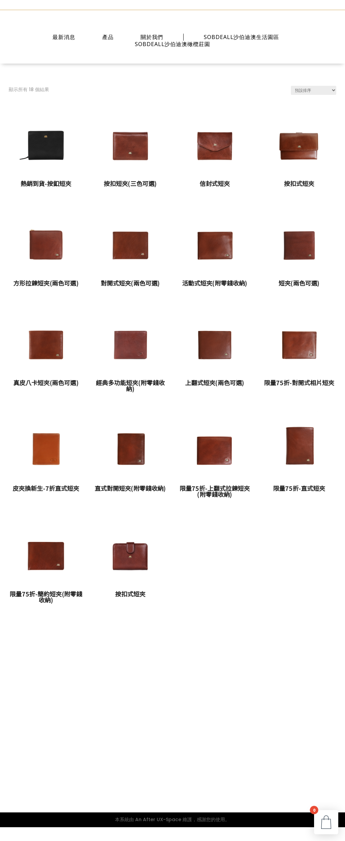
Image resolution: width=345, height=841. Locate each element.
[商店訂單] (313, 104)
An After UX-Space (158, 833)
